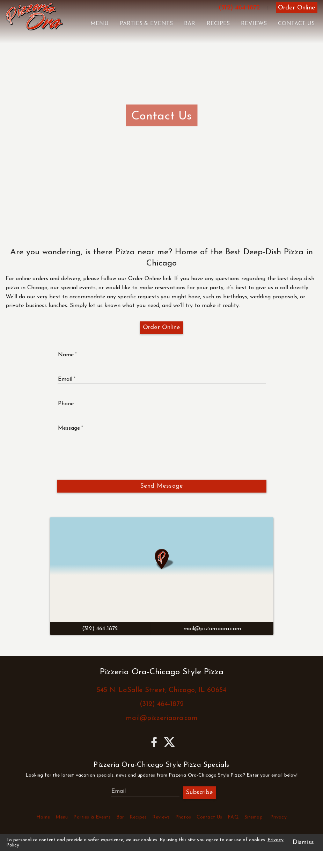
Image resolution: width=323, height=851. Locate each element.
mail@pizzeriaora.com (162, 718)
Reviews (254, 24)
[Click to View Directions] (161, 569)
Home (43, 817)
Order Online (161, 327)
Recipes (218, 24)
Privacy (278, 817)
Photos (183, 817)
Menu (99, 24)
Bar (189, 24)
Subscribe (199, 792)
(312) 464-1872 (162, 704)
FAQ (233, 817)
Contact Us (296, 24)
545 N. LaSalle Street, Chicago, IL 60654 (161, 690)
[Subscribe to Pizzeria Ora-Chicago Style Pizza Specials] (145, 791)
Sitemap (253, 817)
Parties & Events (146, 24)
